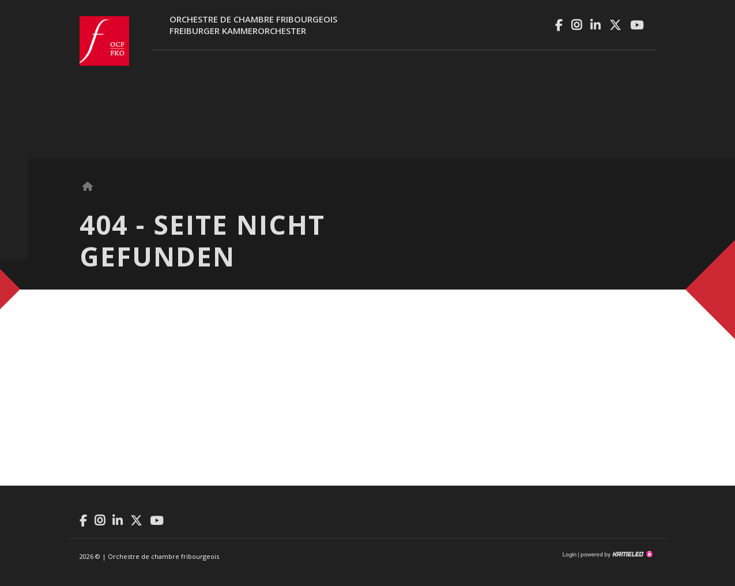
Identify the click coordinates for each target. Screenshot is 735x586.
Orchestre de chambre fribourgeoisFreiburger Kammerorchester (253, 24)
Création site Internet (615, 554)
